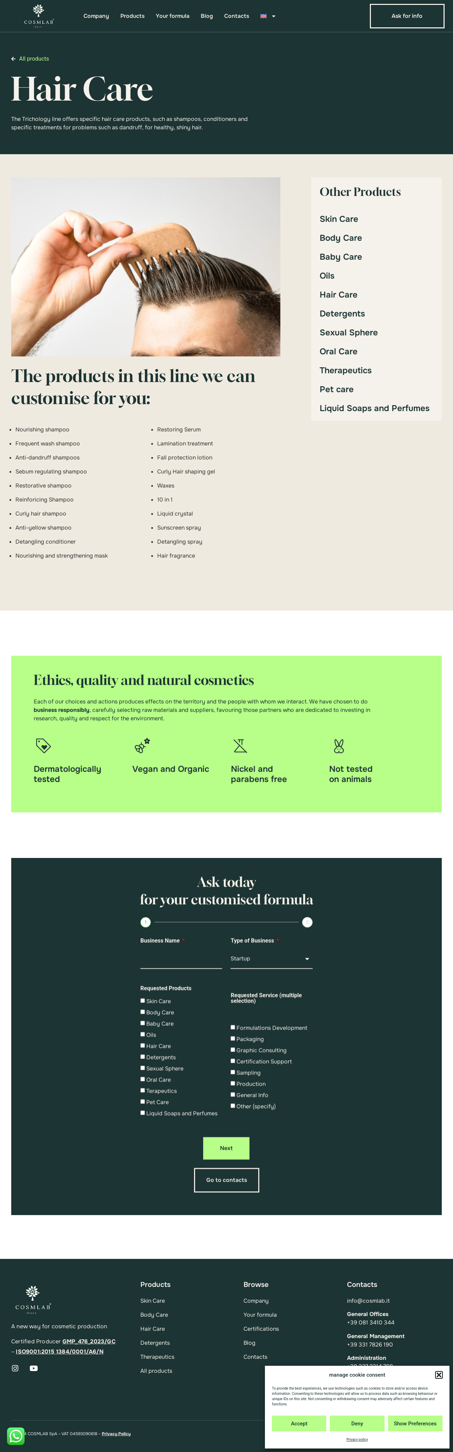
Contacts (236, 16)
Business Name (160, 1053)
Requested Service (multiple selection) (266, 1111)
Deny (357, 1423)
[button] (438, 1374)
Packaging (250, 1151)
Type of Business (253, 1053)
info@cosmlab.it (368, 1300)
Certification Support (264, 1174)
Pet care (337, 389)
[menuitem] (268, 16)
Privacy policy (357, 1439)
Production (251, 1196)
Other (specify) (256, 1218)
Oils (327, 276)
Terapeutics (161, 1203)
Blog (207, 16)
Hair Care (339, 294)
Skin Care (339, 219)
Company (96, 16)
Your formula (172, 16)
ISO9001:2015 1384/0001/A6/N (59, 1351)
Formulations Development (272, 1140)
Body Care (341, 238)
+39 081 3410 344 (370, 1322)
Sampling (249, 1185)
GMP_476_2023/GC (88, 1341)
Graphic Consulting (262, 1162)
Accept (299, 1423)
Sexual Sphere (349, 332)
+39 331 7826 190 (370, 1344)
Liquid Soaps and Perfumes (374, 408)
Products (132, 16)
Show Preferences (415, 1423)
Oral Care (339, 351)
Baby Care (341, 257)
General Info (252, 1207)
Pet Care (157, 1214)
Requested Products (166, 1101)
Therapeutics (346, 370)
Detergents (342, 313)
